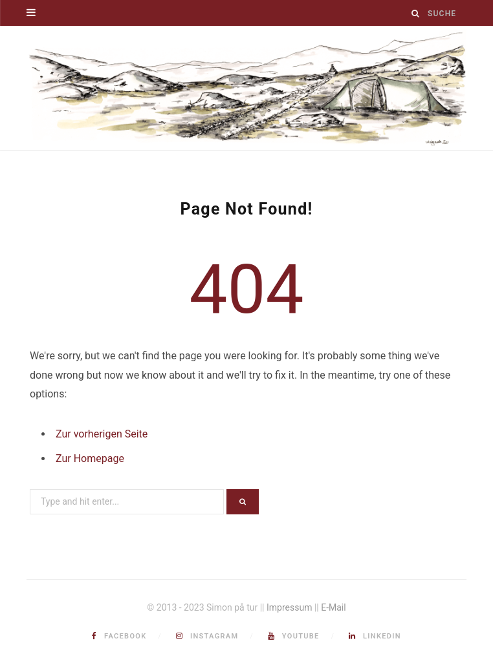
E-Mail (333, 607)
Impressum (289, 607)
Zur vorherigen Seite (102, 434)
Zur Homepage (90, 458)
